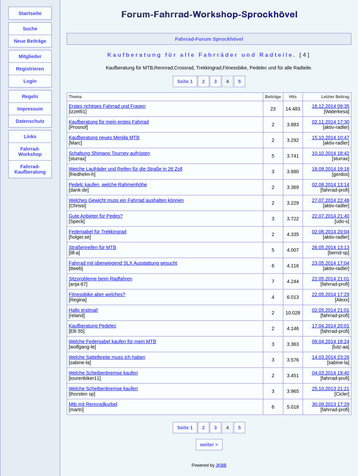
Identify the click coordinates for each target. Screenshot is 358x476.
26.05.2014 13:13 (330, 247)
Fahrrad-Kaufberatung (30, 169)
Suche (30, 28)
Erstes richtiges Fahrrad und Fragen (107, 106)
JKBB (221, 465)
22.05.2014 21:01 (330, 278)
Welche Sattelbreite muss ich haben (107, 357)
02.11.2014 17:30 (330, 122)
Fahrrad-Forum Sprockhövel (209, 39)
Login (29, 81)
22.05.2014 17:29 (330, 294)
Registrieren (30, 68)
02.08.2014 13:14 (330, 184)
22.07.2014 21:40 (330, 216)
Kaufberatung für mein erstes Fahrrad (109, 122)
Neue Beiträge (30, 41)
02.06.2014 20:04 (330, 231)
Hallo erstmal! (83, 310)
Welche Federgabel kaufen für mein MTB (112, 341)
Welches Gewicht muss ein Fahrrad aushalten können (126, 200)
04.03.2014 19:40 (330, 373)
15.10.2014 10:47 (330, 137)
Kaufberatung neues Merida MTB (104, 137)
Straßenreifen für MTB (92, 247)
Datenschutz (30, 121)
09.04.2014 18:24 (330, 341)
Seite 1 (185, 81)
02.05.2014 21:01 (330, 310)
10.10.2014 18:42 (330, 153)
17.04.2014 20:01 (330, 325)
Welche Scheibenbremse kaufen (103, 373)
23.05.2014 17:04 (330, 263)
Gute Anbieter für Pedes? (96, 216)
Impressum (30, 108)
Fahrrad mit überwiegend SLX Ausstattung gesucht (123, 263)
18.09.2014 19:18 (330, 169)
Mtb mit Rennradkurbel (93, 404)
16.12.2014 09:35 (330, 106)
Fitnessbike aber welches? (97, 294)
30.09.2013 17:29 (330, 404)
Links (30, 136)
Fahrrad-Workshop (30, 151)
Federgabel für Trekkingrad (97, 231)
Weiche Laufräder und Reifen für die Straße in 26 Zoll (126, 169)
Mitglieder (30, 56)
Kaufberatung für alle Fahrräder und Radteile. (202, 54)
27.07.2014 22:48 (330, 200)
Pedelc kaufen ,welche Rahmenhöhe (108, 184)
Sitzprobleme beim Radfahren (100, 278)
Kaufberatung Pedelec (92, 325)
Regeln (30, 96)
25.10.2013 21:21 (330, 388)
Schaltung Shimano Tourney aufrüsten (109, 153)
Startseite (29, 13)
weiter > (209, 444)
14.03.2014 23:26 (330, 357)
